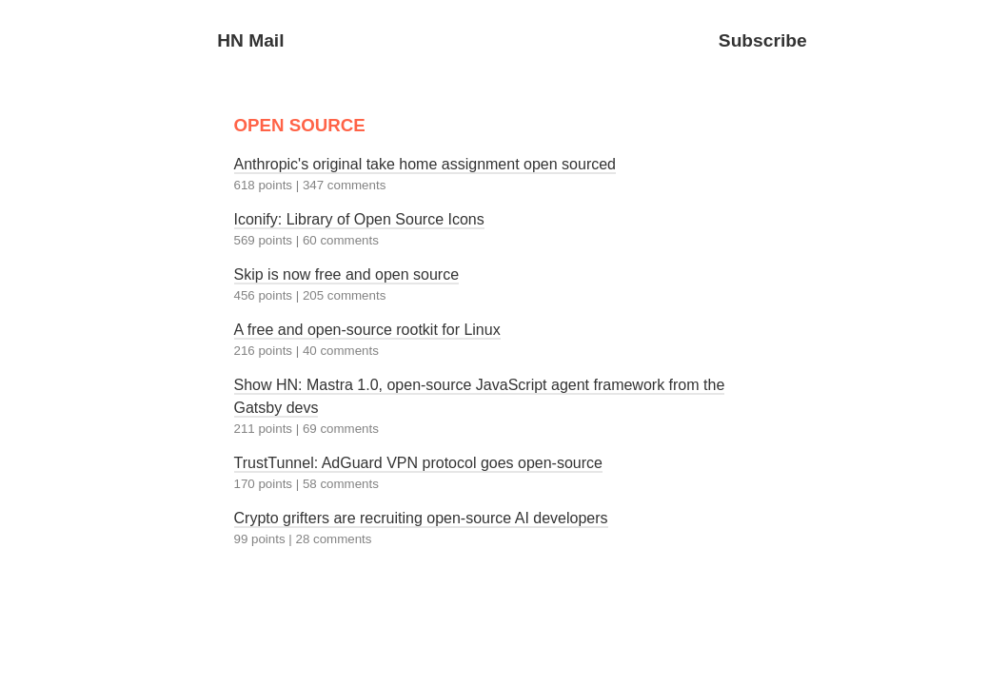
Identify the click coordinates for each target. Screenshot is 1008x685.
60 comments (341, 240)
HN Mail (250, 40)
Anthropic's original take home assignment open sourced (425, 164)
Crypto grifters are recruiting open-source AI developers (421, 518)
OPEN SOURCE (300, 125)
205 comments (344, 295)
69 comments (341, 428)
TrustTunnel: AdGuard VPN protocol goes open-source (418, 463)
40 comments (341, 350)
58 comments (341, 484)
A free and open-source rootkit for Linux (367, 330)
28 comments (333, 539)
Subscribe (763, 40)
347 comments (344, 185)
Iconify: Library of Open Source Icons (359, 219)
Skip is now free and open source (347, 274)
